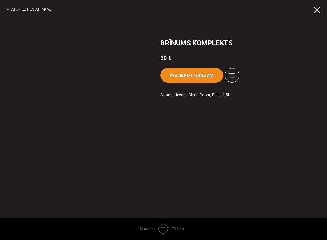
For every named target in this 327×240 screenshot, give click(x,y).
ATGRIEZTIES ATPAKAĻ (31, 9)
